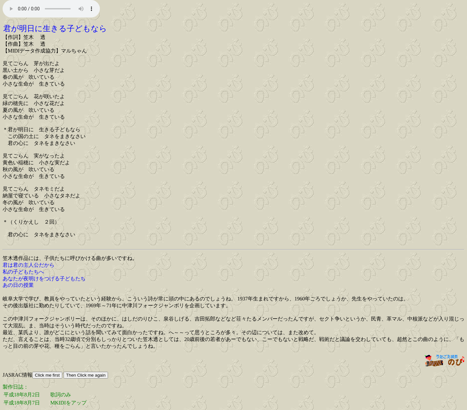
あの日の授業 (18, 285)
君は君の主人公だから (28, 265)
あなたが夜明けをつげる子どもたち (44, 278)
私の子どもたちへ (23, 272)
